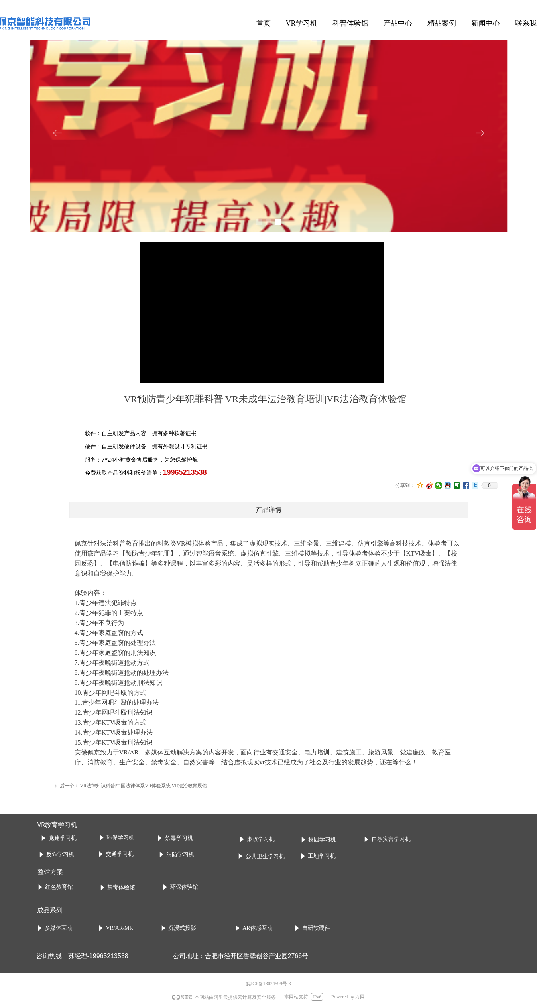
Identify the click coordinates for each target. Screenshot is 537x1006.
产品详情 (268, 509)
